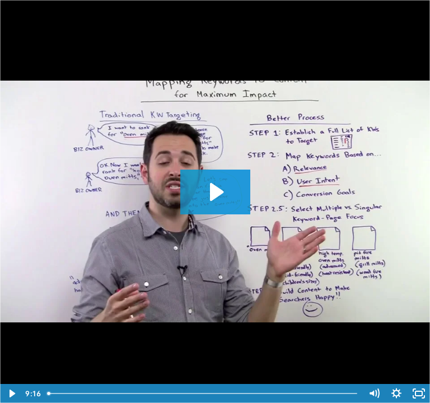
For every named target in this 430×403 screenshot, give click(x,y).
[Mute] (374, 393)
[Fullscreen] (419, 393)
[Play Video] (11, 393)
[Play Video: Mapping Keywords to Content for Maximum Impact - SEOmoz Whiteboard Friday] (215, 192)
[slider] (203, 393)
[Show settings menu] (396, 393)
